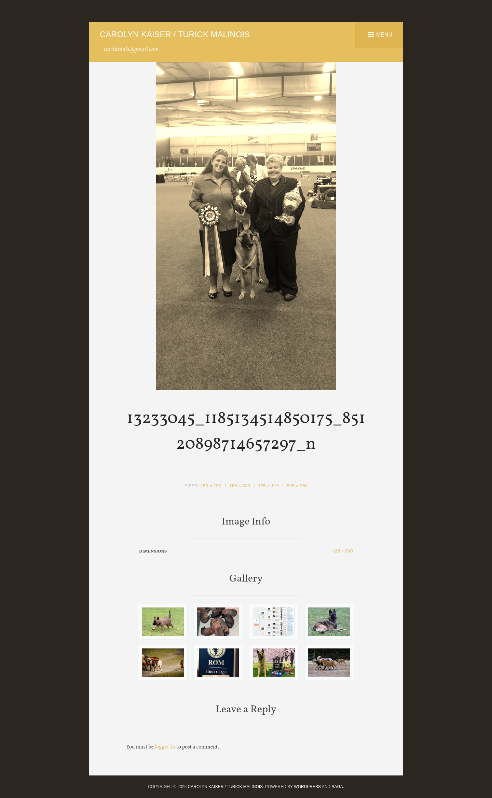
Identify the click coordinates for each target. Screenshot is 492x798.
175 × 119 (268, 485)
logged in (165, 747)
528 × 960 (297, 485)
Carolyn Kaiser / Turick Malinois (175, 34)
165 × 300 (239, 485)
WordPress (307, 786)
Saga (337, 786)
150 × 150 (211, 485)
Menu (384, 34)
